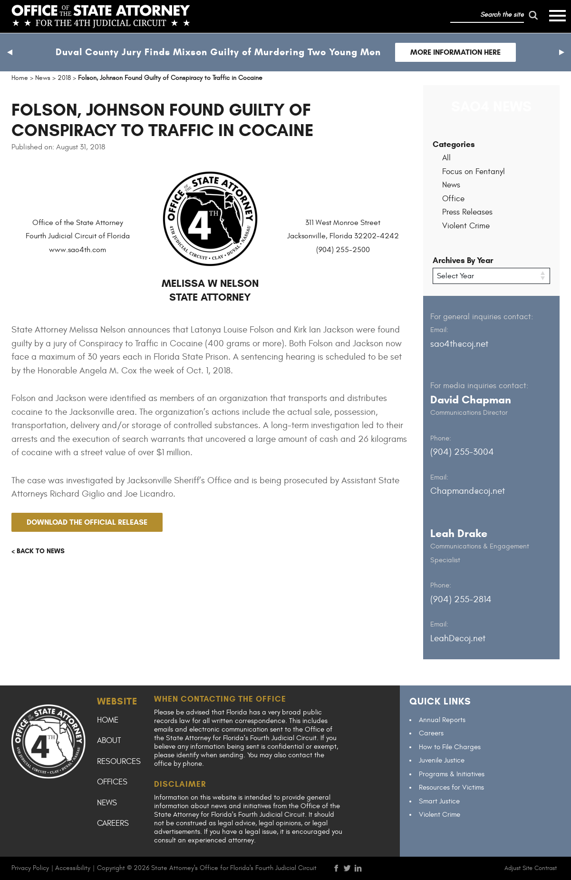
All (446, 158)
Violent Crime (466, 226)
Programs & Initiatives (451, 774)
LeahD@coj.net (457, 638)
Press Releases (467, 212)
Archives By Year (463, 260)
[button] (9, 52)
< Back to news (38, 551)
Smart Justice (439, 801)
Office (453, 199)
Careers (113, 823)
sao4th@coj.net (459, 344)
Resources (119, 761)
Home (107, 720)
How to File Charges (450, 747)
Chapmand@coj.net (467, 491)
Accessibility (72, 868)
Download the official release (87, 522)
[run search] (533, 15)
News (451, 185)
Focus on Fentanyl (473, 171)
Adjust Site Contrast (530, 868)
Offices (112, 782)
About (109, 740)
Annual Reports (442, 720)
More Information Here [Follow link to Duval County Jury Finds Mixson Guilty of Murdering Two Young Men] (455, 52)
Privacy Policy (30, 868)
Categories (454, 144)
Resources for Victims (451, 787)
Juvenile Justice (442, 760)
